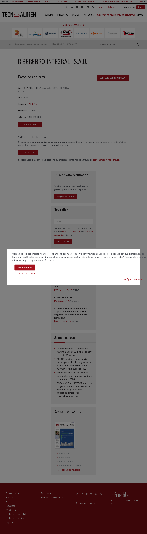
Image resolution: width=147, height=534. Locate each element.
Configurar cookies (132, 279)
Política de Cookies (27, 273)
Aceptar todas (25, 267)
